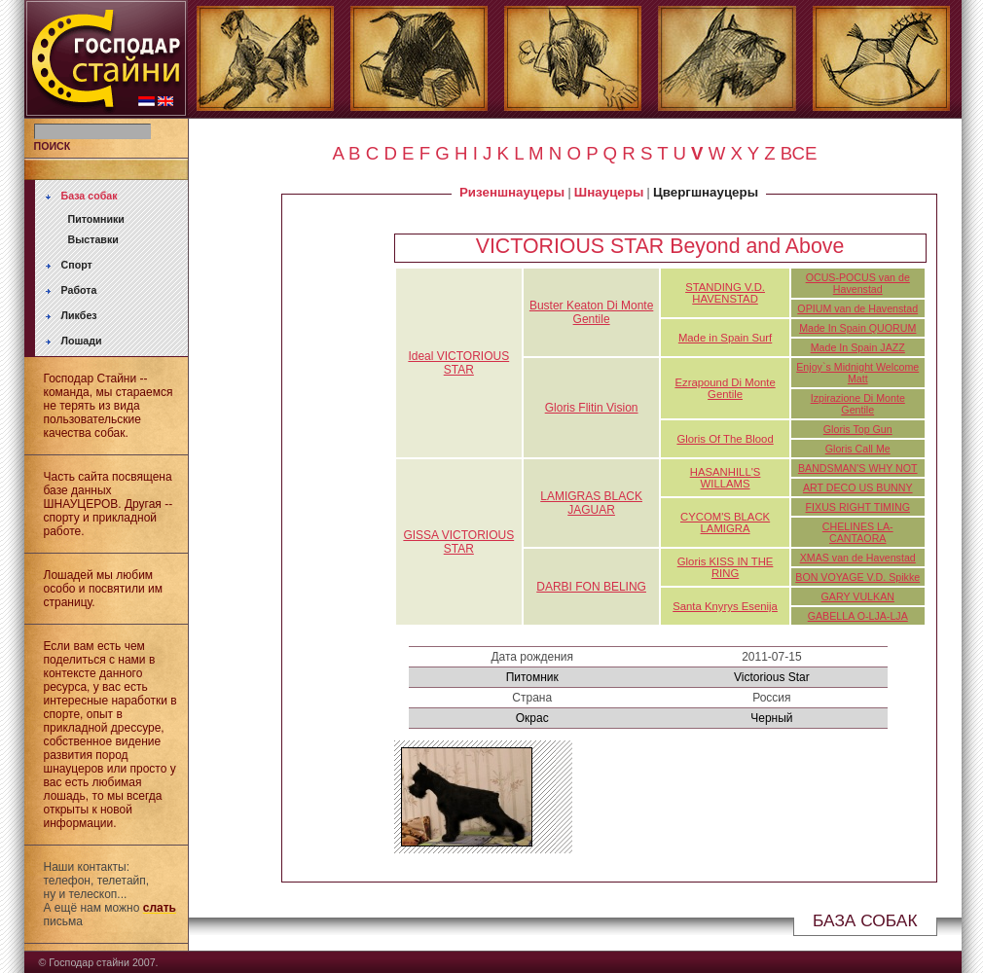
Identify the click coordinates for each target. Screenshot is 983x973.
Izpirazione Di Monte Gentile (858, 403)
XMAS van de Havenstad (858, 557)
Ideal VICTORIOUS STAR (458, 363)
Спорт (76, 264)
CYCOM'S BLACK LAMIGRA (725, 522)
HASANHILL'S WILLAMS (725, 477)
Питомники (96, 219)
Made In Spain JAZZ (858, 347)
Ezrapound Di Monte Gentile (724, 388)
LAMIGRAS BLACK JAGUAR (591, 503)
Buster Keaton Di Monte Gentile (591, 312)
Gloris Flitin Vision (591, 407)
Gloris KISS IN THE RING (725, 567)
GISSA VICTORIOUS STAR (458, 542)
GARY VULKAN (857, 596)
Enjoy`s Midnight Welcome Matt (857, 372)
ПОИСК (52, 146)
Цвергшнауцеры (705, 192)
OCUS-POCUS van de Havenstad (858, 283)
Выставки (93, 239)
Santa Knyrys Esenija (725, 606)
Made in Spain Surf (725, 337)
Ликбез (79, 315)
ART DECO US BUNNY (858, 487)
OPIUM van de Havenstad (857, 308)
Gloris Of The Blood (724, 439)
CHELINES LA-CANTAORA (857, 532)
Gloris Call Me (858, 448)
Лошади (81, 340)
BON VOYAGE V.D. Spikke (857, 577)
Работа (79, 290)
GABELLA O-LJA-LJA (858, 616)
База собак (89, 195)
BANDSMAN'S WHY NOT (858, 468)
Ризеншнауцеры (511, 192)
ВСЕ (799, 153)
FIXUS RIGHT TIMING (858, 507)
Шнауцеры (608, 192)
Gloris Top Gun (857, 429)
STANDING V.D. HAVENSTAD (725, 293)
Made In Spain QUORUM (857, 328)
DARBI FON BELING (591, 587)
